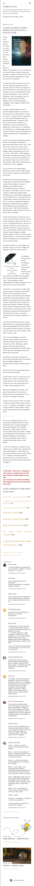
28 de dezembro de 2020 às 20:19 (17, 807)
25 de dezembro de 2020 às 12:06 (17, 573)
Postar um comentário (10, 811)
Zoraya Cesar (16, 555)
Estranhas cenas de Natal (14, 519)
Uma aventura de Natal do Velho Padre (14, 508)
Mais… (21, 17)
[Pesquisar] (30, 3)
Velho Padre (10, 555)
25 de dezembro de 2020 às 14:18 (16, 588)
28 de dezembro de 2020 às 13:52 (16, 696)
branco (10, 564)
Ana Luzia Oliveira (13, 701)
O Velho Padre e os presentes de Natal (14, 497)
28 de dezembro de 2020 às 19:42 (17, 737)
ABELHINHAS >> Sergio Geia (16, 838)
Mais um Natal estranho (13, 525)
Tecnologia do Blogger (17, 880)
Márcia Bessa (12, 609)
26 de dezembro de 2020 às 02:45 (17, 670)
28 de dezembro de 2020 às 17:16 (16, 718)
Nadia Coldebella (13, 657)
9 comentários (15, 841)
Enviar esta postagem (17, 552)
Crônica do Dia (10, 7)
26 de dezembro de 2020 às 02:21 (17, 652)
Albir (9, 676)
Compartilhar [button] (6, 552)
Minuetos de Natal (11, 513)
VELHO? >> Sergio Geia (13, 865)
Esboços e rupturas (10, 17)
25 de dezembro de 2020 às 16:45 (16, 618)
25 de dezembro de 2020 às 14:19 (16, 604)
